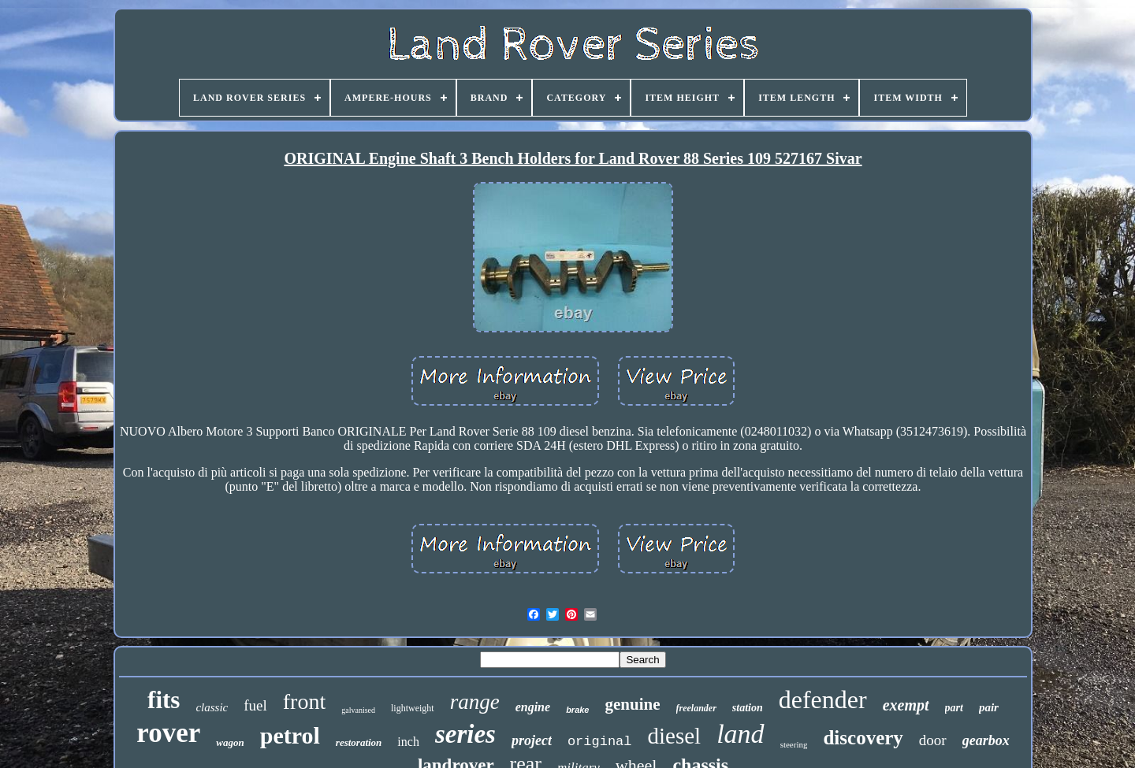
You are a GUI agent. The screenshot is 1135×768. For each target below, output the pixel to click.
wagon (230, 742)
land (740, 733)
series (465, 734)
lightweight (412, 708)
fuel (255, 705)
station (747, 708)
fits (163, 700)
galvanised (358, 710)
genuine (632, 704)
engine (532, 707)
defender (823, 699)
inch (408, 741)
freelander (696, 708)
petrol (290, 735)
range (475, 702)
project (532, 740)
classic (211, 707)
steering (794, 744)
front (304, 701)
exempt (906, 705)
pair (989, 707)
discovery (862, 737)
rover (168, 733)
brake (577, 709)
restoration (359, 742)
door (933, 740)
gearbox (986, 740)
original (600, 741)
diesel (674, 735)
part (954, 708)
